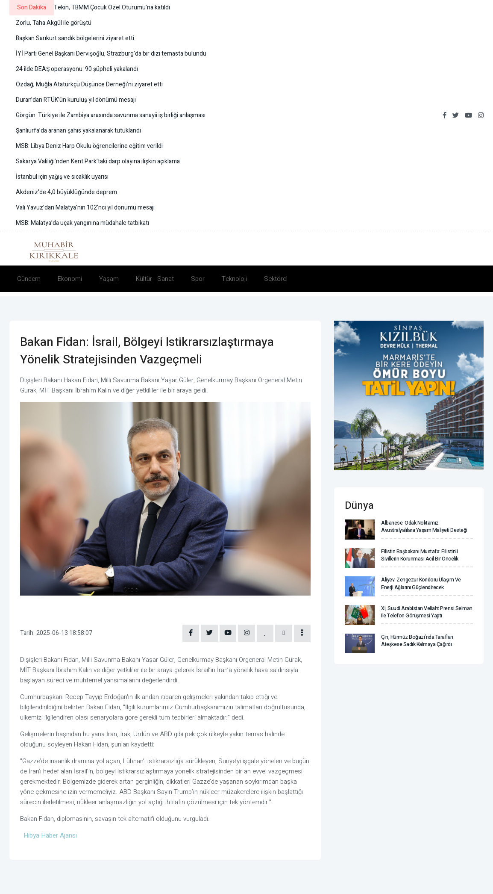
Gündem (29, 278)
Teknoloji (234, 278)
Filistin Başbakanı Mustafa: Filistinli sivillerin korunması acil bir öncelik (419, 555)
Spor (198, 278)
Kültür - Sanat (155, 278)
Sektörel (276, 278)
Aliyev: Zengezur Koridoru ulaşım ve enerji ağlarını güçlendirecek (421, 583)
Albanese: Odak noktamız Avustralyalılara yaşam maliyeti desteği (424, 526)
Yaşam (109, 278)
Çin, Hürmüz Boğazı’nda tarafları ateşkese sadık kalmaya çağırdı (416, 640)
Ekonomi (70, 278)
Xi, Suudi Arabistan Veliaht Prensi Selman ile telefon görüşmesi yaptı (426, 612)
